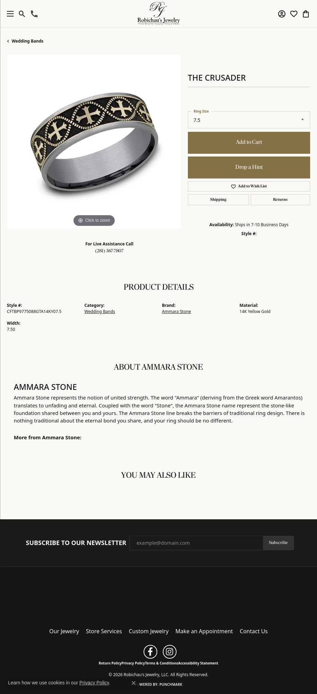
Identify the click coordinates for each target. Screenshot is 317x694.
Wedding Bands (27, 41)
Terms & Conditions (161, 663)
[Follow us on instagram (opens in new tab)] (170, 652)
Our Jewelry (64, 631)
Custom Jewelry (149, 631)
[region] (94, 142)
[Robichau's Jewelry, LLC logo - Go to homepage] (158, 13)
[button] (22, 14)
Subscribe (278, 543)
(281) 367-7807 (109, 251)
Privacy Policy (133, 663)
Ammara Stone (176, 311)
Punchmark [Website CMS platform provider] (170, 684)
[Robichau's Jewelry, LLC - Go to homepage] (158, 595)
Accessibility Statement (198, 663)
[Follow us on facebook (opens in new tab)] (150, 652)
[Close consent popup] (134, 683)
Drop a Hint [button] (249, 167)
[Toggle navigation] (8, 13)
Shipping (218, 200)
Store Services (104, 631)
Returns (280, 200)
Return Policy (110, 663)
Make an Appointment (204, 631)
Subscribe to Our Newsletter (76, 543)
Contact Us (254, 631)
